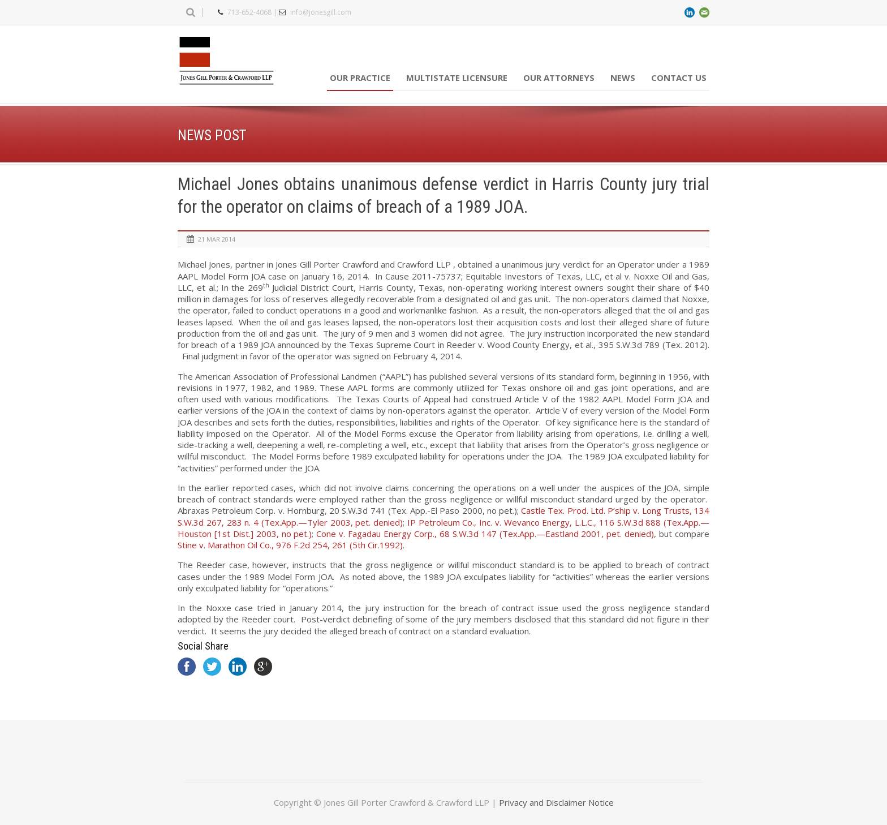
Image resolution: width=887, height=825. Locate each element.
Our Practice (360, 77)
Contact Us (679, 77)
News (622, 77)
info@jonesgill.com (320, 12)
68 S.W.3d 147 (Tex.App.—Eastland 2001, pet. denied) (485, 533)
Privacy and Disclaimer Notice (556, 802)
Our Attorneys (559, 77)
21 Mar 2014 (216, 239)
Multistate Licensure (456, 77)
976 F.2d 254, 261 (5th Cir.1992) (290, 545)
